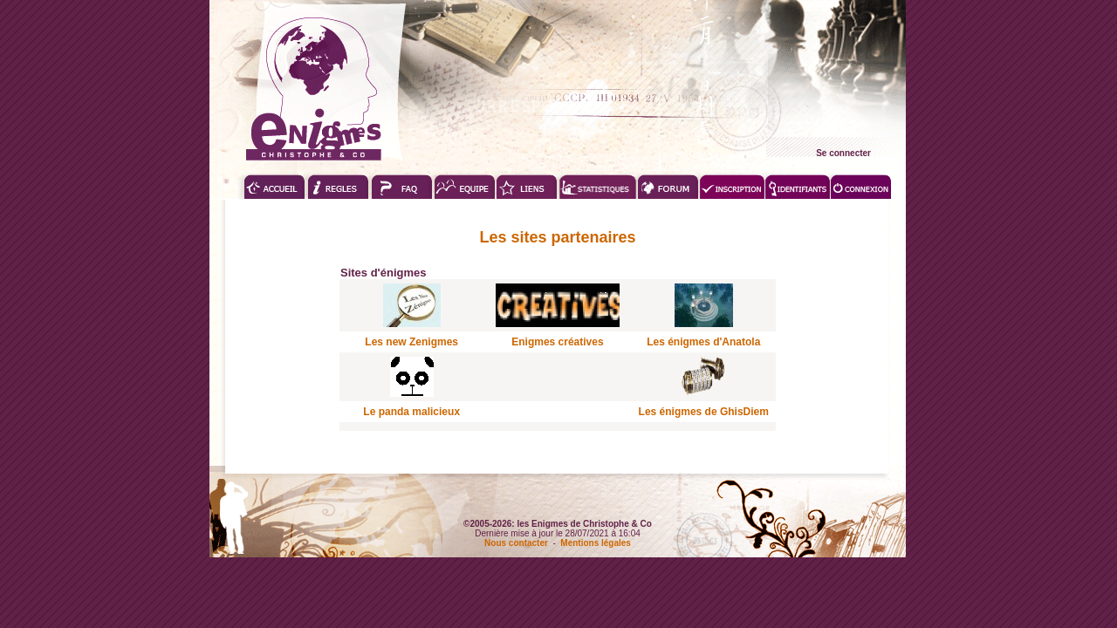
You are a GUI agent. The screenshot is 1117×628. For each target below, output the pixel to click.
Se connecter (843, 153)
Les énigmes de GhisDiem (704, 412)
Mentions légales (595, 543)
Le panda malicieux (411, 412)
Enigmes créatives (557, 342)
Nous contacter (516, 543)
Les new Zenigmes (411, 342)
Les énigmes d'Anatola (703, 342)
